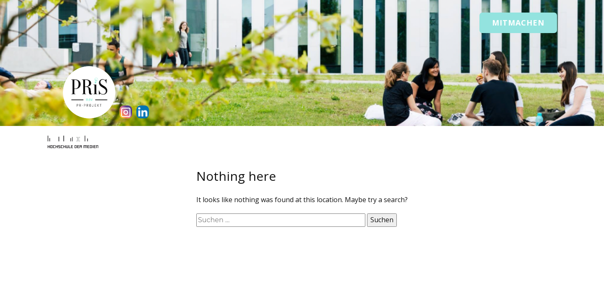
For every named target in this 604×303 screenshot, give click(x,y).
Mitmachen (518, 23)
